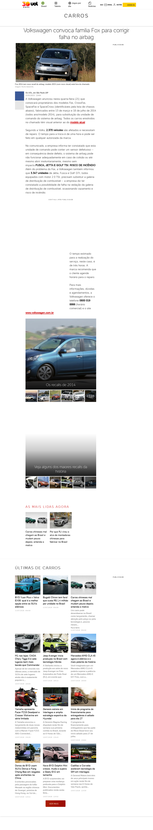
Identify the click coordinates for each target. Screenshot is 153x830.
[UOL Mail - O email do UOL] (108, 4)
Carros (76, 16)
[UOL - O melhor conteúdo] (30, 5)
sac (101, 5)
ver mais (55, 803)
